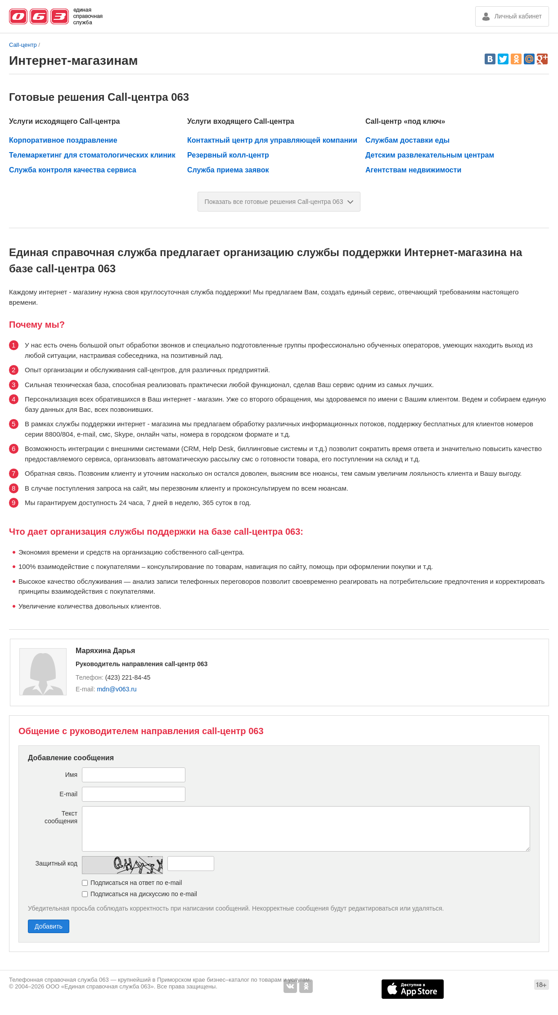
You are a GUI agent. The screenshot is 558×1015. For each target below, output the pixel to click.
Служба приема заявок (228, 170)
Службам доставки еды (407, 140)
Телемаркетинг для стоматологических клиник (92, 155)
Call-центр (23, 44)
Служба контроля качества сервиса (72, 170)
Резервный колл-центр (228, 155)
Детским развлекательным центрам (429, 155)
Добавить (49, 926)
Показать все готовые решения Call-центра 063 (279, 201)
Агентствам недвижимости (413, 170)
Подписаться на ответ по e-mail (136, 882)
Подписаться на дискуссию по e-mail (143, 894)
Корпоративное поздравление (63, 140)
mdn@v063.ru (116, 689)
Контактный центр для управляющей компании (272, 140)
